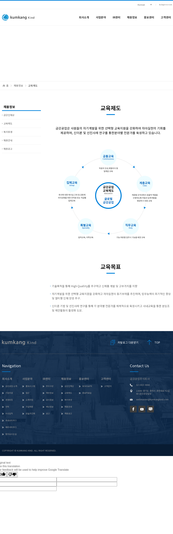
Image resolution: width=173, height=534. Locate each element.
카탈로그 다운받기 (128, 342)
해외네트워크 (11, 427)
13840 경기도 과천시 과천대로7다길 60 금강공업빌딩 (153, 392)
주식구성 (49, 386)
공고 (48, 413)
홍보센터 (149, 17)
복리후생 (8, 132)
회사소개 (84, 17)
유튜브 (142, 409)
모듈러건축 (30, 413)
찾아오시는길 (11, 434)
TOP (157, 342)
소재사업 (29, 399)
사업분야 (101, 17)
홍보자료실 (87, 392)
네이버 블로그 (150, 409)
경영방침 (9, 399)
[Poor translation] (12, 474)
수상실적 (9, 413)
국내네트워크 (11, 420)
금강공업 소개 (11, 386)
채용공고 (8, 148)
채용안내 (8, 140)
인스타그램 (159, 409)
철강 (27, 392)
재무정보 (49, 392)
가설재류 (29, 406)
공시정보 (49, 399)
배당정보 (49, 406)
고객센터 (106, 379)
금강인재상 (9, 115)
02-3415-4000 (143, 384)
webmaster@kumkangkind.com (152, 399)
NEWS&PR (87, 386)
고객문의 (108, 386)
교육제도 (8, 123)
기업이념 (9, 392)
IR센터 (116, 17)
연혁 (7, 406)
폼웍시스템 (30, 386)
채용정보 (132, 17)
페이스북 (133, 409)
